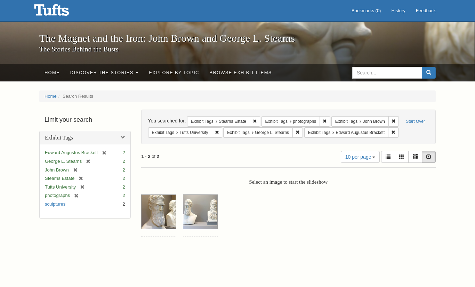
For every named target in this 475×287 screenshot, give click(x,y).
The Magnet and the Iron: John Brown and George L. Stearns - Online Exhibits (60, 12)
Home (52, 72)
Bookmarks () (366, 10)
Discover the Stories (104, 72)
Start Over (415, 121)
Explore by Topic (174, 72)
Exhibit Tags (59, 138)
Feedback (426, 10)
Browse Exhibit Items (241, 72)
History (398, 10)
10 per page (360, 157)
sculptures (55, 204)
